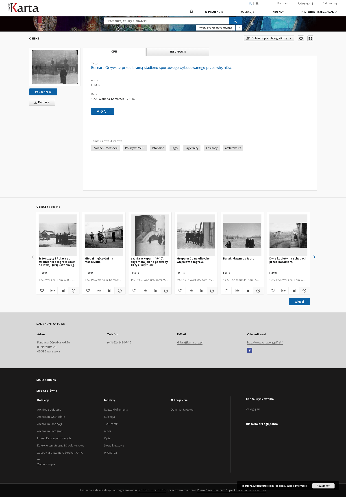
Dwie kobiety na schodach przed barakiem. (288, 260)
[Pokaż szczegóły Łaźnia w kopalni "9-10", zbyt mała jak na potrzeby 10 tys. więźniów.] (165, 291)
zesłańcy (212, 148)
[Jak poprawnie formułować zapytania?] (239, 28)
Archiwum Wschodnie (51, 417)
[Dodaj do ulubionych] (301, 38)
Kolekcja (109, 417)
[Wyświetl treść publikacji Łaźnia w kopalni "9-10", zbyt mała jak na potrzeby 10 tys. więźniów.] (155, 291)
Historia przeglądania (319, 12)
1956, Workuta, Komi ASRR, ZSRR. (113, 99)
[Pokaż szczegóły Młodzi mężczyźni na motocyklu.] (119, 291)
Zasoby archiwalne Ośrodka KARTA (60, 453)
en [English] (257, 3)
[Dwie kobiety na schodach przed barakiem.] (288, 235)
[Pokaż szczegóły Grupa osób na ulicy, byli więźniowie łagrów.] (211, 291)
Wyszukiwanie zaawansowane (215, 27)
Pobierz (40, 102)
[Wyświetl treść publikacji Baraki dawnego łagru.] (247, 291)
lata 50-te (158, 148)
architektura (233, 148)
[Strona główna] (191, 12)
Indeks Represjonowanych (54, 438)
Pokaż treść (43, 92)
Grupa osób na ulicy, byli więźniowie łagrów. (194, 260)
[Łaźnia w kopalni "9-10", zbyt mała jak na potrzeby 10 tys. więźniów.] (150, 235)
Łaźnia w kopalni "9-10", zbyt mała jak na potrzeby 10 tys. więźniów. (149, 262)
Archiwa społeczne (49, 409)
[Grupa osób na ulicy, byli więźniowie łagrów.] (196, 235)
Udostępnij (305, 3)
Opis (107, 438)
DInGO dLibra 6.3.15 (152, 490)
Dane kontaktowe (182, 409)
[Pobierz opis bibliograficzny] (52, 291)
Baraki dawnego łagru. (239, 258)
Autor (107, 431)
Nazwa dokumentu (116, 409)
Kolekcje (247, 12)
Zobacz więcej (46, 464)
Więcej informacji (297, 485)
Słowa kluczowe (114, 445)
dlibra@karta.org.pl (189, 342)
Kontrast (283, 3)
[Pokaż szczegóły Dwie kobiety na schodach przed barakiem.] (304, 291)
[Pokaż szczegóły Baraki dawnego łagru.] (257, 291)
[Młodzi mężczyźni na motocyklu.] (104, 235)
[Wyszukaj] (235, 20)
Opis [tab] (114, 51)
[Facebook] (249, 351)
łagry (175, 148)
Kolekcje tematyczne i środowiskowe (61, 445)
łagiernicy (192, 148)
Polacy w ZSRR (134, 148)
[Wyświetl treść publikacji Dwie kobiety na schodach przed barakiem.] (294, 291)
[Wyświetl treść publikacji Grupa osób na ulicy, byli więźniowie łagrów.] (201, 291)
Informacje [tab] (178, 51)
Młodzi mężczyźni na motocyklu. (99, 260)
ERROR (95, 85)
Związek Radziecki (105, 148)
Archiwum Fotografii (50, 431)
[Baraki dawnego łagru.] (242, 235)
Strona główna (46, 391)
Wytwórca (110, 453)
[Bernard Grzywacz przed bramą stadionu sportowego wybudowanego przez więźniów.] (55, 67)
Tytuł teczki (111, 424)
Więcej (299, 301)
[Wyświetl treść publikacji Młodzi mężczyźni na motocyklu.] (109, 291)
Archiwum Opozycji (49, 424)
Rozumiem (323, 485)
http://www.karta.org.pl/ (265, 342)
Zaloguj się (329, 3)
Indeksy (278, 12)
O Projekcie (214, 12)
